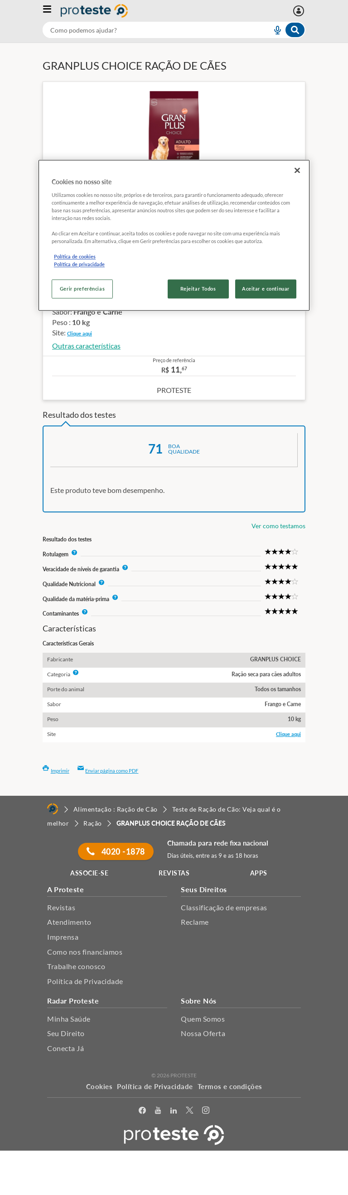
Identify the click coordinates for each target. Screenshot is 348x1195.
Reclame (195, 922)
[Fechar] (297, 170)
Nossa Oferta (203, 1033)
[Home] (52, 808)
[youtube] (158, 1112)
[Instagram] (205, 1112)
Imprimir (56, 771)
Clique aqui (79, 333)
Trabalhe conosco (76, 966)
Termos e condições (230, 1086)
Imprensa (62, 936)
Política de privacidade (79, 265)
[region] (174, 235)
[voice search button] (273, 30)
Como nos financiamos (84, 951)
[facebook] (142, 1112)
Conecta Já (65, 1048)
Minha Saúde (69, 1018)
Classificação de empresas (224, 907)
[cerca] (146, 30)
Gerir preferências (82, 289)
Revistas (61, 907)
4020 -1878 (116, 851)
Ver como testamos (278, 526)
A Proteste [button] (65, 889)
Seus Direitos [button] (204, 889)
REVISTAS (174, 873)
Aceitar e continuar (266, 289)
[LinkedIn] (173, 1112)
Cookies (99, 1086)
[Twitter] (189, 1112)
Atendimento (69, 922)
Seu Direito (66, 1033)
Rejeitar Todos (198, 289)
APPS (258, 873)
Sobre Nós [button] (199, 1000)
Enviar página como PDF (108, 771)
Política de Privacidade (85, 981)
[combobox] (174, 30)
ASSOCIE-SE (89, 873)
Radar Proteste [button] (73, 1000)
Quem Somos (203, 1018)
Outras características (86, 345)
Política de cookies (75, 257)
